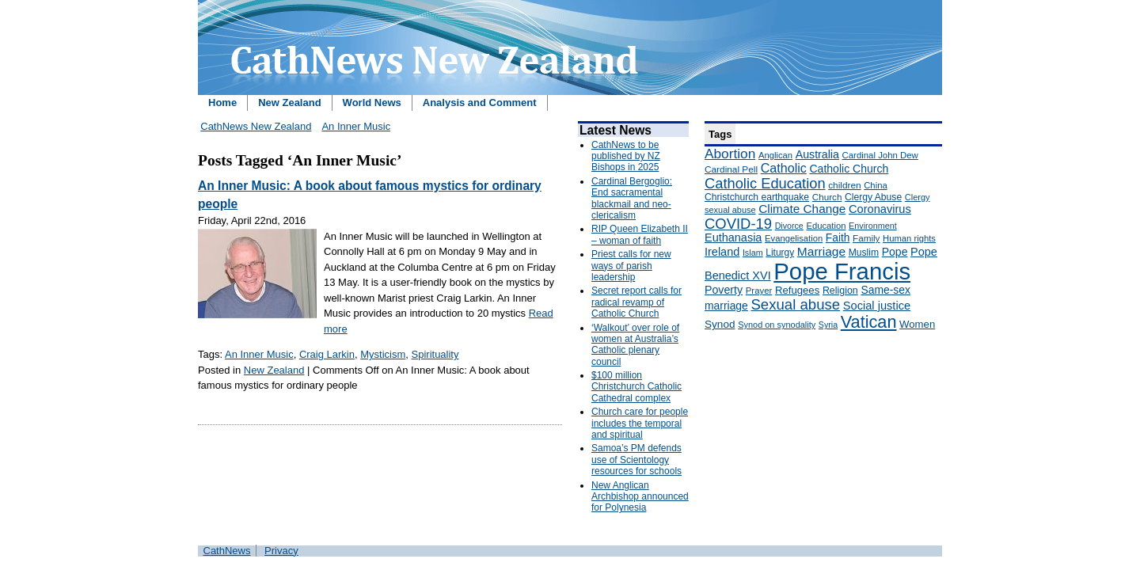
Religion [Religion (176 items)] (840, 290)
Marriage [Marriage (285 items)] (821, 251)
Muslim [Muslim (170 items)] (864, 252)
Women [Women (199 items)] (917, 324)
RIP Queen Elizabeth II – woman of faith (639, 234)
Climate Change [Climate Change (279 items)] (802, 208)
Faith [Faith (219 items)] (838, 238)
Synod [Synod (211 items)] (720, 324)
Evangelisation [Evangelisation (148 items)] (794, 238)
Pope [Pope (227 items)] (895, 251)
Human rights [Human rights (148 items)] (909, 238)
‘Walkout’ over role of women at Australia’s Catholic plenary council (635, 344)
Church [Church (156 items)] (827, 197)
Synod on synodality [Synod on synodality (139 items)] (776, 324)
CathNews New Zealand (255, 126)
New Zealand (289, 102)
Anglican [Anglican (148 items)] (775, 155)
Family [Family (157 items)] (866, 238)
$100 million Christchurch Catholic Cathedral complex (636, 387)
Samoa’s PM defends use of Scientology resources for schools (636, 460)
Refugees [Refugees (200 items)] (797, 290)
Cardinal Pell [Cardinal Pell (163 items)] (731, 169)
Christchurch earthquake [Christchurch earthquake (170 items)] (757, 197)
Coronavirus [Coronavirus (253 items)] (880, 209)
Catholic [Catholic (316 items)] (784, 168)
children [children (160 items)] (844, 185)
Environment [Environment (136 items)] (873, 225)
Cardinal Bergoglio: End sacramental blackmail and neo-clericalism (631, 198)
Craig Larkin (327, 354)
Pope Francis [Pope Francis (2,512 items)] (841, 271)
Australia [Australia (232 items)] (817, 154)
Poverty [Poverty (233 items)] (724, 289)
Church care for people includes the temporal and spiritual (639, 423)
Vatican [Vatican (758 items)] (869, 322)
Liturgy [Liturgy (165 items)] (780, 252)
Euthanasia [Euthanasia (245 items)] (733, 237)
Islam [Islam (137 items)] (753, 252)
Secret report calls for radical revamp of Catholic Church (636, 302)
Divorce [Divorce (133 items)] (789, 225)
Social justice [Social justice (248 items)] (876, 305)
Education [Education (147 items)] (826, 225)
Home (222, 102)
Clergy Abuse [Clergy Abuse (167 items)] (873, 197)
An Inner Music (355, 126)
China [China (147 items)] (875, 185)
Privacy (281, 551)
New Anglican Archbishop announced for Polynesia (640, 497)
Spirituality (435, 354)
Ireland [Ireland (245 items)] (722, 251)
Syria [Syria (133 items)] (828, 324)
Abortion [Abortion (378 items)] (730, 154)
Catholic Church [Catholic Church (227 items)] (848, 168)
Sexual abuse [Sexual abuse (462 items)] (795, 304)
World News (372, 102)
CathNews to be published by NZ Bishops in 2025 (625, 156)
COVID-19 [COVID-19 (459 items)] (738, 223)
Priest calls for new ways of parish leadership (631, 266)
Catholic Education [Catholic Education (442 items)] (765, 183)
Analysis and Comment (480, 102)
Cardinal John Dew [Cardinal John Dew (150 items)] (880, 155)
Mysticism (382, 354)
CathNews (227, 551)
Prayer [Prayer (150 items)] (759, 290)
